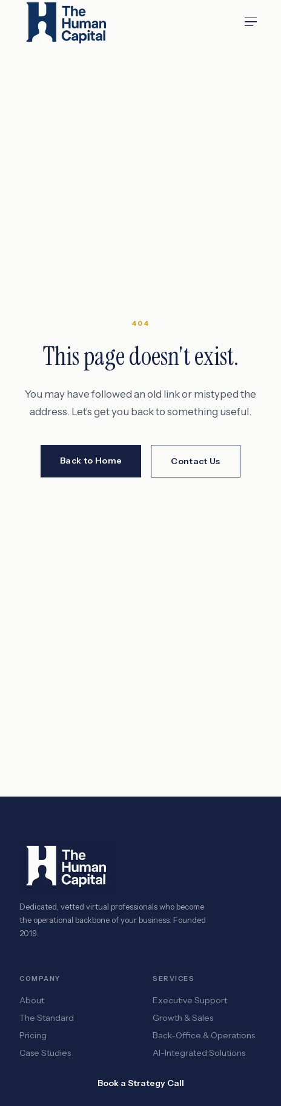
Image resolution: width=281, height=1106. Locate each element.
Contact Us (195, 461)
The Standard (46, 1017)
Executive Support (190, 1000)
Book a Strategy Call (141, 1083)
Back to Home (91, 460)
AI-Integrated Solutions (199, 1052)
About (31, 1000)
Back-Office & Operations (204, 1035)
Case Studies (45, 1052)
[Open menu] (251, 22)
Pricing (33, 1035)
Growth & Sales (183, 1017)
